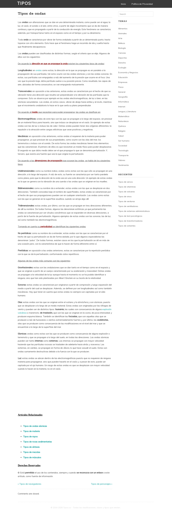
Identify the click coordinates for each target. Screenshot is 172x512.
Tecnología (123, 150)
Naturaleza (123, 121)
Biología (122, 48)
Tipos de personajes (101, 484)
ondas (39, 70)
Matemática (123, 116)
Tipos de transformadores (130, 221)
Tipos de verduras (126, 201)
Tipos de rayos (30, 436)
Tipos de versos (125, 182)
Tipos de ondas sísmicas (35, 426)
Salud (121, 136)
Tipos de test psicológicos (130, 216)
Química (122, 126)
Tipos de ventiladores (128, 206)
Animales (122, 33)
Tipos (24, 3)
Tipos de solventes (126, 226)
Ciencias (122, 53)
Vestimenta (123, 165)
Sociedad (122, 145)
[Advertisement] (38, 391)
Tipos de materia (31, 431)
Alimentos (122, 28)
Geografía (123, 97)
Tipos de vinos (125, 196)
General (121, 92)
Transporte (123, 155)
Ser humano (123, 140)
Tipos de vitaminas (127, 186)
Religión (121, 131)
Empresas (122, 82)
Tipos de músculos (32, 457)
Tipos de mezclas (31, 452)
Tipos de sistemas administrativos (134, 211)
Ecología (122, 67)
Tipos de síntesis (31, 447)
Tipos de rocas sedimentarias (37, 441)
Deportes (122, 58)
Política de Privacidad (142, 4)
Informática (123, 101)
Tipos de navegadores (30, 484)
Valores (121, 160)
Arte (120, 38)
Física (120, 87)
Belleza (121, 43)
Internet (121, 106)
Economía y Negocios (128, 72)
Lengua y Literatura (127, 111)
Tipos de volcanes (126, 191)
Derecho (122, 62)
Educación (123, 77)
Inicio (123, 4)
